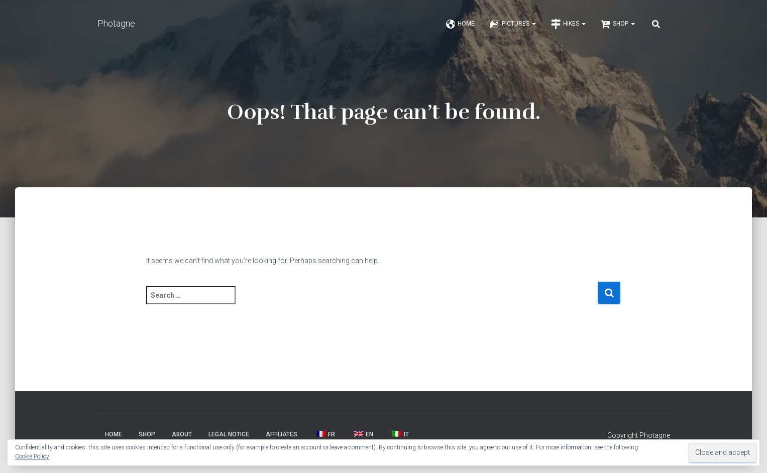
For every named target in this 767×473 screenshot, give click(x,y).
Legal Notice (228, 437)
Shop (618, 26)
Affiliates (281, 437)
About (182, 437)
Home (460, 26)
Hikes (568, 26)
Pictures (513, 26)
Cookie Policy (32, 456)
